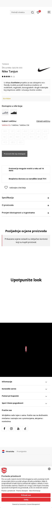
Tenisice (5, 64)
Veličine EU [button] (6, 125)
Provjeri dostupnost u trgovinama (25, 212)
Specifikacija (25, 197)
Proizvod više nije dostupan (14, 154)
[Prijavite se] (38, 12)
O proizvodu (25, 205)
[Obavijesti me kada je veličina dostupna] (5, 131)
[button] (22, 12)
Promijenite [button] (22, 451)
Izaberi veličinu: (9, 121)
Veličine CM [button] (24, 125)
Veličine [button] (15, 125)
